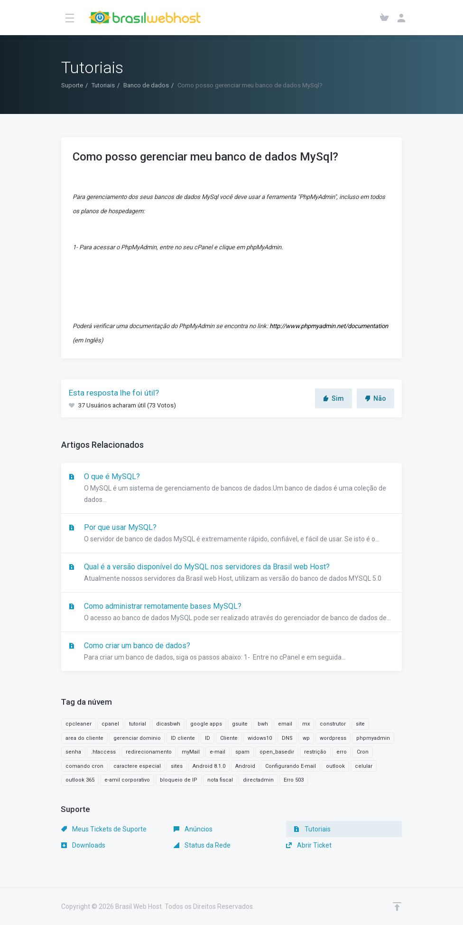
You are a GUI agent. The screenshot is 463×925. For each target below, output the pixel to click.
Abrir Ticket (309, 845)
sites (177, 766)
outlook (335, 766)
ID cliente (183, 738)
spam (242, 752)
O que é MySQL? (231, 488)
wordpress (333, 738)
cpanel (110, 724)
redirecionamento (149, 752)
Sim (333, 398)
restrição (315, 752)
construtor (333, 724)
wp (306, 738)
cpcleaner (78, 724)
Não (375, 398)
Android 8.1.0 (209, 766)
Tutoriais (103, 85)
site (360, 724)
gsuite (240, 724)
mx (306, 724)
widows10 (260, 738)
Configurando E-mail (290, 766)
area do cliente (84, 738)
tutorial (137, 724)
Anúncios (193, 829)
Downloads (83, 845)
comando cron (84, 766)
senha (73, 752)
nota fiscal (220, 780)
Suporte (72, 85)
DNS (287, 738)
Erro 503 (294, 780)
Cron (363, 752)
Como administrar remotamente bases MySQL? (231, 612)
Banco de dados (146, 85)
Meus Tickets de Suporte (104, 829)
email (285, 724)
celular (363, 766)
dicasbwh (168, 724)
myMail (191, 752)
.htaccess (103, 752)
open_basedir (276, 752)
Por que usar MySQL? (231, 534)
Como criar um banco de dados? (231, 652)
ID (207, 738)
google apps (206, 724)
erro (341, 752)
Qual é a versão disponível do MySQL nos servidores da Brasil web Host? (231, 573)
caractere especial (137, 766)
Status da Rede (202, 845)
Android (245, 766)
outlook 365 (79, 780)
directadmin (258, 780)
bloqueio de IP (178, 780)
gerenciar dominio (137, 738)
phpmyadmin (373, 738)
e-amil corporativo (127, 780)
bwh (263, 724)
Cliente (229, 738)
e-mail (217, 752)
